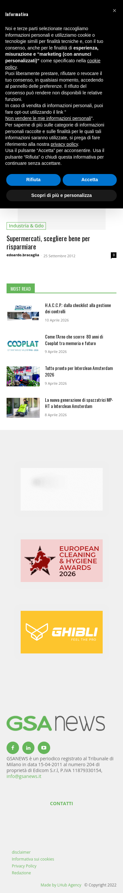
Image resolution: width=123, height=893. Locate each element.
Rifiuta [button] (33, 179)
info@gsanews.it (24, 776)
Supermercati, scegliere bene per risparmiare (48, 242)
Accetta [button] (89, 179)
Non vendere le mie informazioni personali (48, 118)
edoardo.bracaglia (23, 254)
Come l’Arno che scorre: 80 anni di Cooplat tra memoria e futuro (74, 339)
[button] (114, 10)
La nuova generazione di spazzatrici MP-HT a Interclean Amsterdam (79, 403)
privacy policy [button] (64, 144)
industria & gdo (26, 226)
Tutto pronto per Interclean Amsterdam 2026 (79, 371)
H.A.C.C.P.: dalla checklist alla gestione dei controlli (78, 308)
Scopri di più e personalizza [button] (61, 195)
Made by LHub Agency (61, 885)
